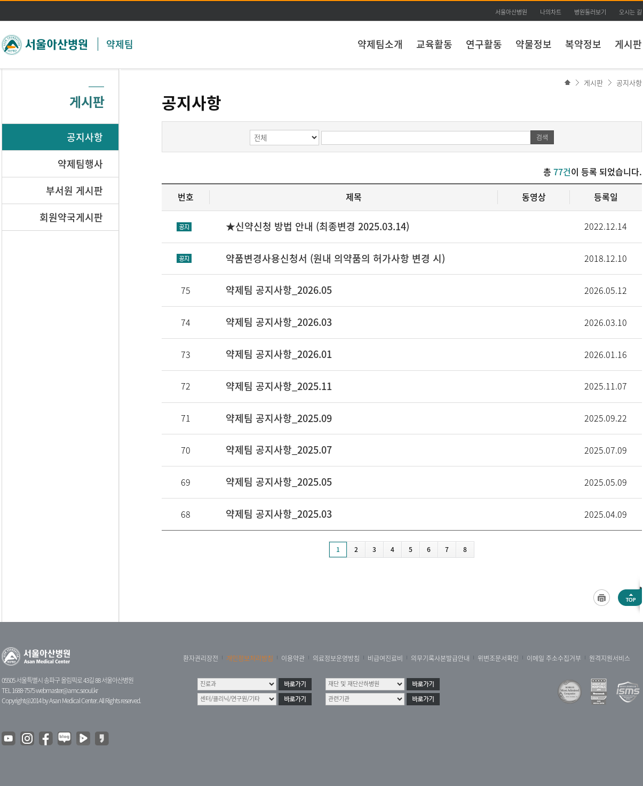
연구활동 (484, 44)
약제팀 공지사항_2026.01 (279, 354)
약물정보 (533, 44)
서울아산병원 (511, 12)
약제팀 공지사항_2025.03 (279, 514)
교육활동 (434, 44)
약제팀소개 (380, 44)
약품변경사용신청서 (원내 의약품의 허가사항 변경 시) (335, 258)
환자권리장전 (200, 658)
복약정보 (583, 44)
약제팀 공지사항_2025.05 (279, 481)
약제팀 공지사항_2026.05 (279, 290)
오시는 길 (630, 12)
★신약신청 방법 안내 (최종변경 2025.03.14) (317, 226)
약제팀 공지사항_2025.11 (279, 386)
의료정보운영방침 (336, 658)
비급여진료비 (385, 658)
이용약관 (293, 658)
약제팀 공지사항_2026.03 (279, 322)
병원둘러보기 (590, 12)
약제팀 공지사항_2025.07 (279, 449)
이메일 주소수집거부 (554, 658)
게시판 (628, 44)
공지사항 (629, 82)
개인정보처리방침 (249, 658)
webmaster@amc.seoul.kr (67, 690)
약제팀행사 (80, 164)
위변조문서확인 (498, 658)
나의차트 (550, 12)
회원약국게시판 (71, 217)
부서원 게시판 (74, 190)
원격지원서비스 (609, 658)
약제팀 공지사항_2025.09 (279, 418)
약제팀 (119, 44)
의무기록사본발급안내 (440, 658)
